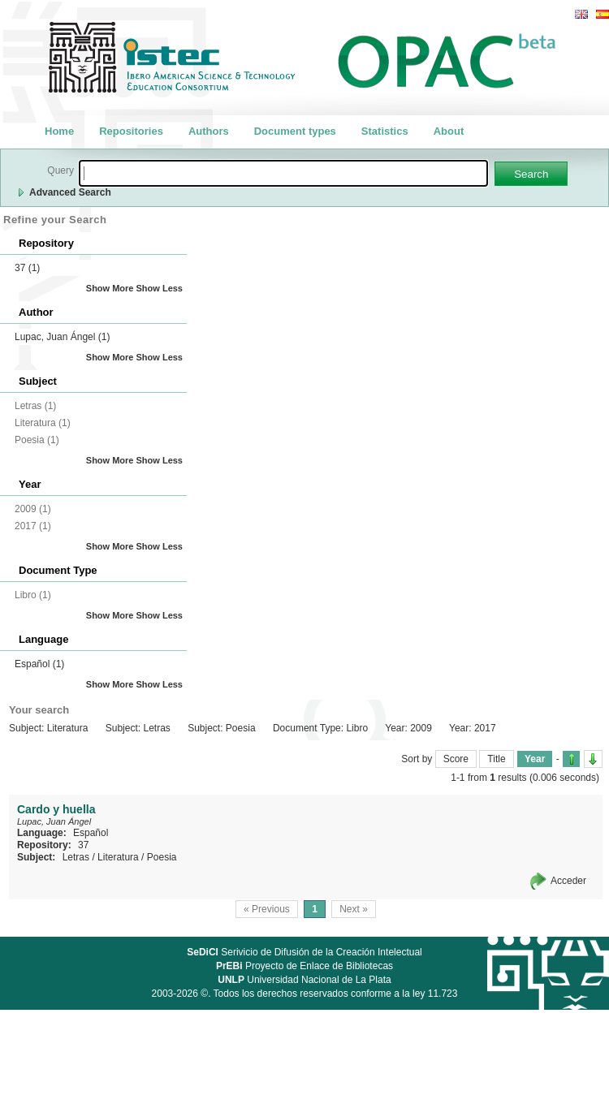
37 (27, 268)
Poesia (162, 857)
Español (39, 664)
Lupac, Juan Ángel (62, 337)
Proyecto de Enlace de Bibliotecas (304, 966)
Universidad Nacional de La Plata (304, 979)
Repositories (131, 131)
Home (59, 131)
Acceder (568, 880)
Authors (208, 131)
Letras (76, 857)
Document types (295, 131)
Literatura (118, 857)
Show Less (159, 288)
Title (496, 759)
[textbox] (283, 173)
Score (456, 759)
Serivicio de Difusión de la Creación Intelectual (304, 952)
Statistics (384, 131)
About (449, 131)
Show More (110, 288)
